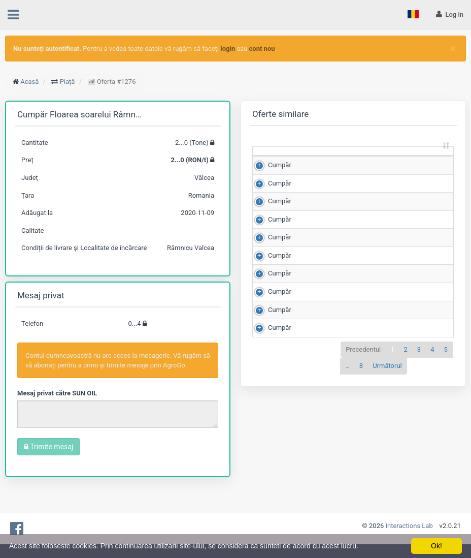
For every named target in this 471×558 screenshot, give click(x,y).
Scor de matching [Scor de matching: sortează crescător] (415, 160)
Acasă (29, 81)
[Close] (453, 48)
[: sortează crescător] (274, 161)
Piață (67, 81)
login (227, 48)
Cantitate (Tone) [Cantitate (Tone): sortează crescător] (313, 160)
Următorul (387, 494)
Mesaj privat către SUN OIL (57, 393)
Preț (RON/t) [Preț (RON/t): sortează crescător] (365, 160)
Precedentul (363, 477)
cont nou (262, 48)
